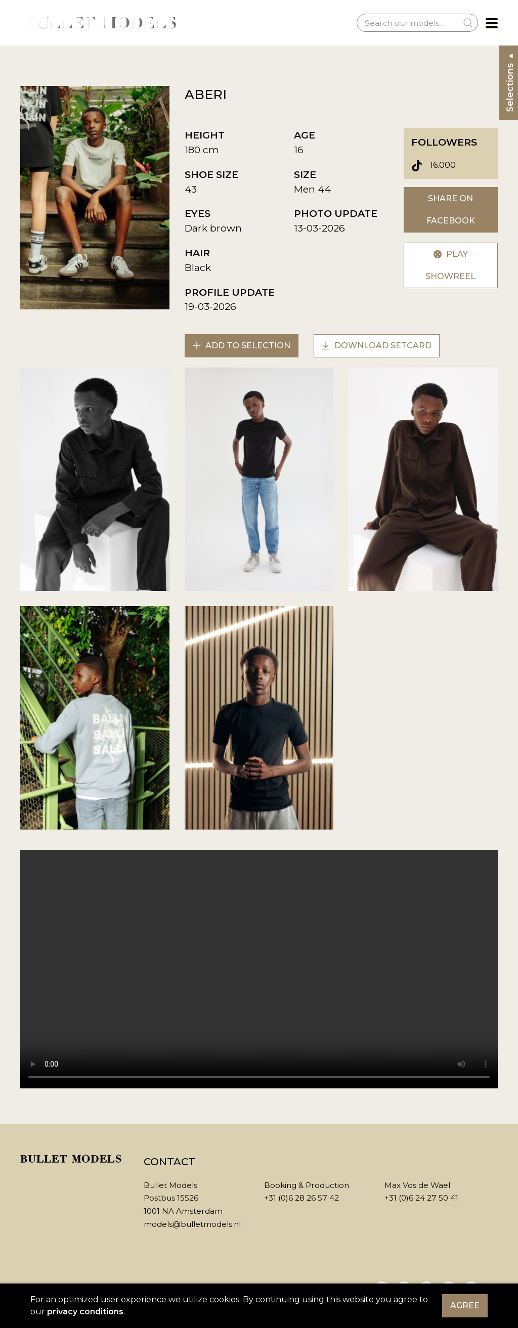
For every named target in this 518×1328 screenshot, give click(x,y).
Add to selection (241, 345)
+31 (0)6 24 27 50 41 (421, 1198)
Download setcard (376, 345)
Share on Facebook (450, 209)
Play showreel (450, 265)
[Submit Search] (468, 23)
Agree (465, 1305)
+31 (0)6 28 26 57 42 (301, 1198)
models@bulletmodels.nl (192, 1224)
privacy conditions (85, 1311)
